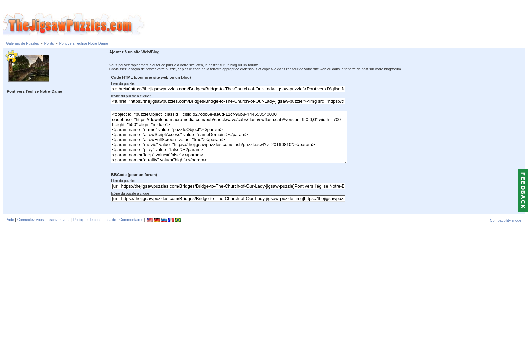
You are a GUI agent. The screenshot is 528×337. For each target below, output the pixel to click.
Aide (10, 219)
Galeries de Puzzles (22, 43)
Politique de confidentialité (95, 219)
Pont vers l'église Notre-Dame (83, 43)
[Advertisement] (336, 24)
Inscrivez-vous (58, 219)
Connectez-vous (30, 219)
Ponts (49, 43)
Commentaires (131, 219)
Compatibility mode (505, 220)
